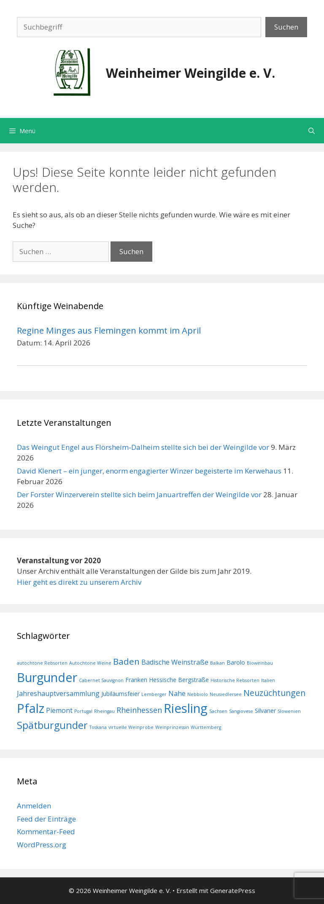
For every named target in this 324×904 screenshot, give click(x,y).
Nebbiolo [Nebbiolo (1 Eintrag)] (197, 694)
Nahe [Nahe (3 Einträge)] (177, 693)
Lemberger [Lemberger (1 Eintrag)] (154, 694)
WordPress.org (41, 844)
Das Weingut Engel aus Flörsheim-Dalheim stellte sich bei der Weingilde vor (143, 447)
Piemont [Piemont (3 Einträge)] (59, 710)
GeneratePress (232, 890)
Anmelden (34, 806)
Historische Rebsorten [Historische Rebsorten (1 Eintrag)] (235, 680)
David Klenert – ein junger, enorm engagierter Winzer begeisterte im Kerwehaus (149, 471)
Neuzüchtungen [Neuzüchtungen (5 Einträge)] (274, 693)
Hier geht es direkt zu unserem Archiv (79, 582)
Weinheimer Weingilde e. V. (190, 73)
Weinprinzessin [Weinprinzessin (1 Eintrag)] (172, 727)
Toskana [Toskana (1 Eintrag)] (98, 727)
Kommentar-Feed (46, 831)
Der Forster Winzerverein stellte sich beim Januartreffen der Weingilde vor (139, 494)
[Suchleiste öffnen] (311, 130)
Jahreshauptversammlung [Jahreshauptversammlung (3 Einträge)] (58, 693)
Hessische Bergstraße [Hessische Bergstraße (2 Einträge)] (179, 680)
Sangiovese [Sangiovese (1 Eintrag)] (241, 711)
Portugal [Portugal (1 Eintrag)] (83, 711)
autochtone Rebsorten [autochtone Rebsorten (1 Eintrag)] (42, 663)
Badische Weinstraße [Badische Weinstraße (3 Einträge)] (174, 662)
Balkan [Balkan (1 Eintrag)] (217, 663)
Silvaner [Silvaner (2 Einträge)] (265, 711)
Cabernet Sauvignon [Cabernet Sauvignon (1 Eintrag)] (101, 680)
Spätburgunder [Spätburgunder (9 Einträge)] (52, 725)
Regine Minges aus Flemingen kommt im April (109, 330)
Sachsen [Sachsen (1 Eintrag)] (218, 711)
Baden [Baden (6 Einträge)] (126, 661)
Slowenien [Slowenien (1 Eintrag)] (289, 711)
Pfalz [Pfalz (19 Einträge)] (30, 708)
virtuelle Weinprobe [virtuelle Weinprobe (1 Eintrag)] (131, 727)
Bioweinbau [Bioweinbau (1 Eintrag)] (260, 663)
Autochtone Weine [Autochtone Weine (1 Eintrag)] (90, 663)
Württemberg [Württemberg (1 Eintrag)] (206, 727)
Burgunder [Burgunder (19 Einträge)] (47, 677)
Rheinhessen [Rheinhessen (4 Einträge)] (139, 710)
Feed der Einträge (46, 819)
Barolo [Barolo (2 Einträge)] (236, 662)
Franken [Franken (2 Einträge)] (136, 680)
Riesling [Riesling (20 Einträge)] (186, 708)
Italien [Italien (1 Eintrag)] (268, 680)
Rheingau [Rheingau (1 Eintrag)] (104, 711)
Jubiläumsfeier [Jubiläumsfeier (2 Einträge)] (120, 694)
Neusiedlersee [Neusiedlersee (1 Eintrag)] (226, 694)
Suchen (286, 27)
